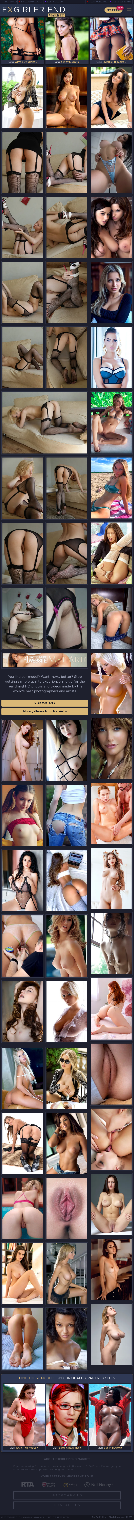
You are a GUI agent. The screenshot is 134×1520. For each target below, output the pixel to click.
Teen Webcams (98, 2)
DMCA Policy (99, 1517)
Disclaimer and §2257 (121, 1517)
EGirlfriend (33, 11)
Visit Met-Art (44, 703)
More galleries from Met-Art (45, 711)
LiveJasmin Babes (31, 2)
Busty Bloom (55, 2)
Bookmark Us (67, 1495)
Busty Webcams (121, 2)
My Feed (113, 10)
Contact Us (67, 1505)
